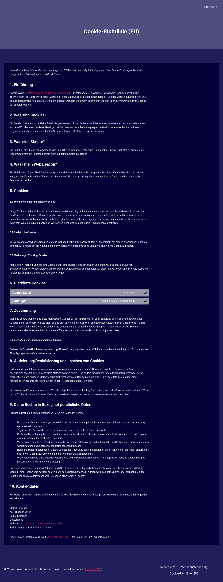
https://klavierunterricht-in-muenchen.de (49, 93)
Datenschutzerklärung (193, 567)
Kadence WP (93, 569)
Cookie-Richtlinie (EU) (184, 573)
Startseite (210, 7)
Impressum (167, 567)
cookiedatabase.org (57, 537)
